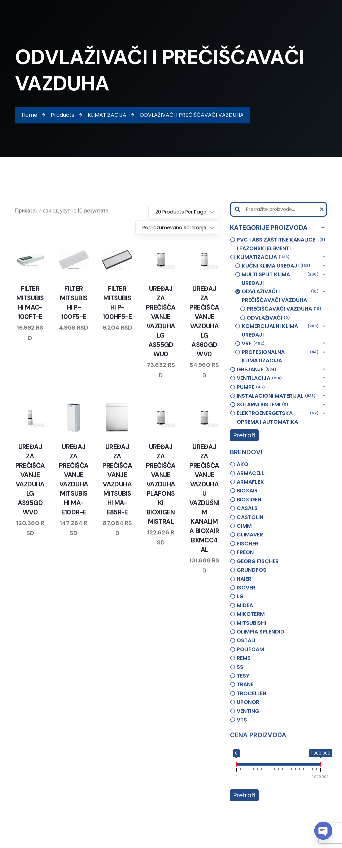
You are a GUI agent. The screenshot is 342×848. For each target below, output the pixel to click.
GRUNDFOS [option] (251, 570)
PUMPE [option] (251, 387)
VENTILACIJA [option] (259, 378)
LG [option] (240, 596)
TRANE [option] (245, 684)
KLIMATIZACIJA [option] (263, 257)
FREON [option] (245, 552)
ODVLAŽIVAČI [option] (268, 318)
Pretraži (244, 435)
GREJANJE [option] (256, 369)
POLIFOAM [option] (250, 649)
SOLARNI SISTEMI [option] (262, 404)
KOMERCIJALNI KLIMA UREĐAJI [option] (280, 330)
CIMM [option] (244, 526)
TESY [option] (243, 676)
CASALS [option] (247, 508)
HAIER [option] (244, 579)
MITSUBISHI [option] (251, 623)
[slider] (236, 765)
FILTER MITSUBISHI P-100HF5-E (117, 306)
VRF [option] (253, 343)
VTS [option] (242, 720)
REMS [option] (244, 658)
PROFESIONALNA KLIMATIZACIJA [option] (280, 356)
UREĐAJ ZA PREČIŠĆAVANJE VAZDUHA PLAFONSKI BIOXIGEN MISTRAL (161, 482)
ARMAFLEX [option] (250, 482)
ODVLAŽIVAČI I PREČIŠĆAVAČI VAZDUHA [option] (280, 295)
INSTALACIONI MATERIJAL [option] (276, 396)
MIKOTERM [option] (251, 614)
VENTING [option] (248, 711)
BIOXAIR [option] (247, 490)
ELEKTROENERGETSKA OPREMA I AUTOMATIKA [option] (278, 417)
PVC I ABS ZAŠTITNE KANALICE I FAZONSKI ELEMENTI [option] (281, 244)
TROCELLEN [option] (251, 693)
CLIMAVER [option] (250, 534)
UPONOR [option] (248, 702)
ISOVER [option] (246, 587)
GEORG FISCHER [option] (258, 561)
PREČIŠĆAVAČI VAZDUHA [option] (284, 309)
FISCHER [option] (247, 543)
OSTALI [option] (246, 640)
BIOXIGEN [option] (249, 499)
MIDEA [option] (245, 605)
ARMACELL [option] (250, 473)
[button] (278, 228)
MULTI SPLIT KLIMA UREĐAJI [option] (280, 278)
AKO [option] (242, 464)
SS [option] (240, 667)
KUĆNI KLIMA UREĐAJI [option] (276, 266)
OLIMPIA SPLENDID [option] (260, 631)
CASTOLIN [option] (250, 517)
